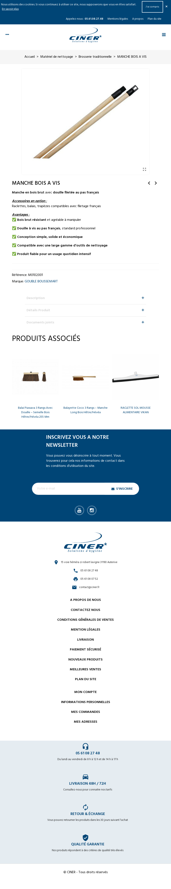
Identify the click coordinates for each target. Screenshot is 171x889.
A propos (137, 19)
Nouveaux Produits (85, 659)
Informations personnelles (85, 702)
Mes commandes (85, 712)
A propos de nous (85, 600)
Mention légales (85, 629)
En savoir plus (10, 9)
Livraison (85, 640)
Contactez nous (85, 610)
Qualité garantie (87, 844)
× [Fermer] (166, 7)
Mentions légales (118, 19)
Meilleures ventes (85, 669)
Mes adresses (85, 722)
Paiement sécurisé (85, 649)
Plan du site (154, 19)
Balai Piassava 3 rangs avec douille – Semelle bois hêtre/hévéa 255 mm (35, 412)
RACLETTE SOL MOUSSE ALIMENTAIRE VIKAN (136, 410)
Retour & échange (87, 814)
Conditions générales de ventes (85, 620)
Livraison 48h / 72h (87, 784)
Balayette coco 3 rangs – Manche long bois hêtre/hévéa (85, 410)
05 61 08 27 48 (88, 753)
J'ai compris (152, 7)
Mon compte (85, 692)
